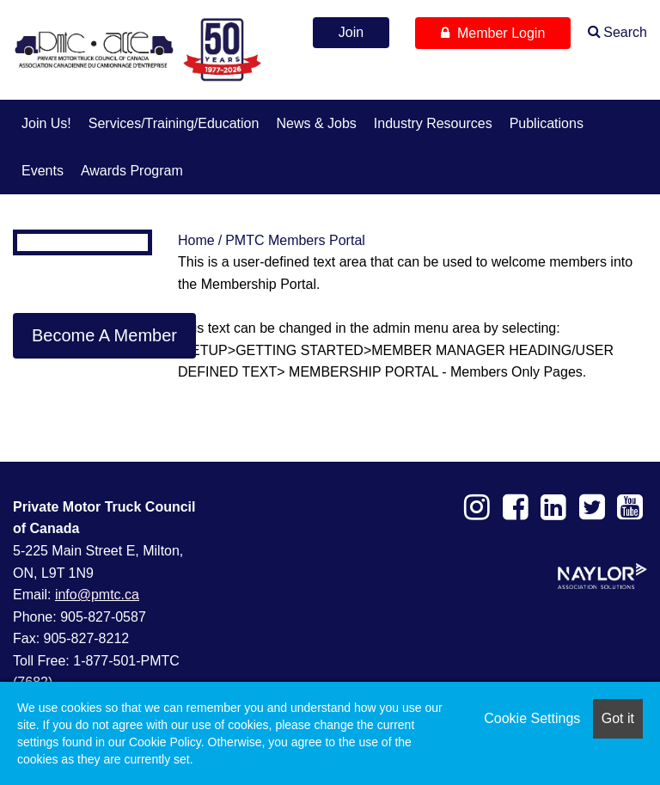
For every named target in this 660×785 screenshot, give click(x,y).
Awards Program (132, 170)
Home (196, 240)
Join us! (46, 123)
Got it (618, 718)
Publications (547, 123)
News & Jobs (316, 123)
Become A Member (104, 335)
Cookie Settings (532, 718)
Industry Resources (433, 123)
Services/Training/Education (174, 123)
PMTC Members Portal (295, 240)
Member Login (493, 33)
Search (625, 32)
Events (42, 170)
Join (351, 32)
